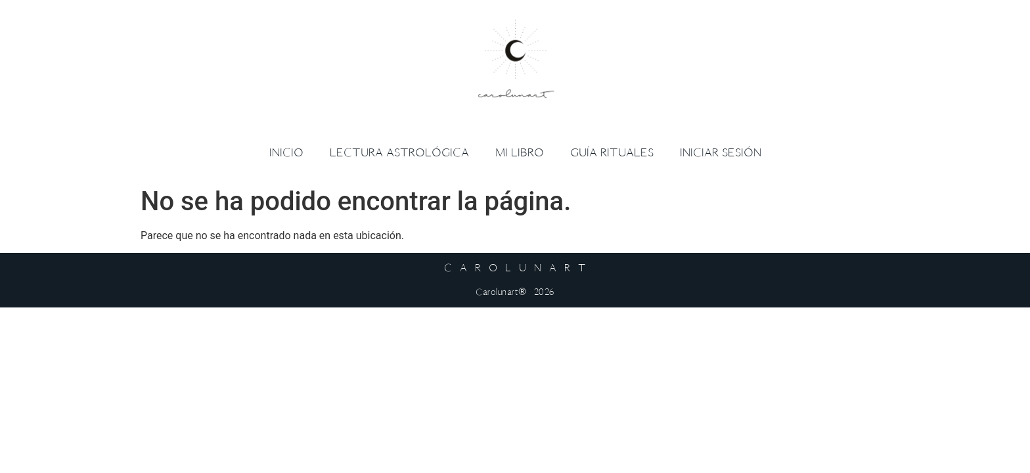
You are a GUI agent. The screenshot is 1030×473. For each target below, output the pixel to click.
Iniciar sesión (720, 152)
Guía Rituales (612, 152)
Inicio (286, 152)
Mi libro (519, 152)
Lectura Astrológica (399, 152)
